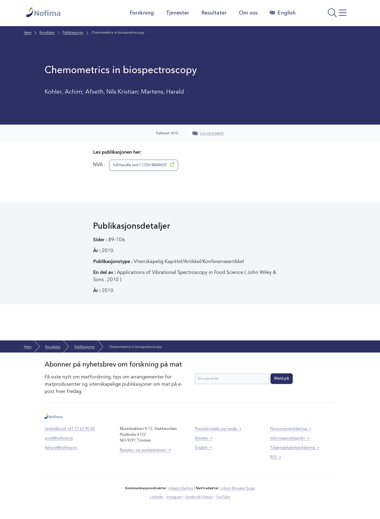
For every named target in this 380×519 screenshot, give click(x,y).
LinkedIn (156, 497)
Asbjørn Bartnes (180, 488)
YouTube (223, 497)
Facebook (192, 497)
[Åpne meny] (327, 14)
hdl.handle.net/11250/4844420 (143, 164)
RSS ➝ (275, 457)
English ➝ (203, 448)
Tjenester (177, 13)
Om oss (248, 13)
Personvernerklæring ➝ (290, 429)
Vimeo (208, 497)
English (283, 13)
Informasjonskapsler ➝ (289, 438)
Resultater (214, 13)
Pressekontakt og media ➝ (218, 429)
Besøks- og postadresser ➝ (145, 450)
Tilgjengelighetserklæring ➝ (294, 448)
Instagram (174, 497)
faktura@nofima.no (61, 448)
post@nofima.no (59, 438)
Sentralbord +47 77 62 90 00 (70, 429)
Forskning (142, 13)
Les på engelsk (208, 133)
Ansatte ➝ (203, 438)
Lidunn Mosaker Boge (238, 488)
